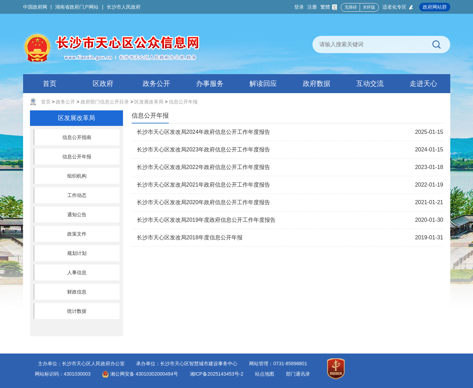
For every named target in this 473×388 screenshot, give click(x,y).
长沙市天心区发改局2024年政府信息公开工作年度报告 (203, 132)
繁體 (328, 7)
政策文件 (76, 234)
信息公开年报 (183, 102)
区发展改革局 (148, 102)
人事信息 (76, 272)
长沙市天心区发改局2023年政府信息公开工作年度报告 (203, 149)
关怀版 (369, 7)
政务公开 (65, 102)
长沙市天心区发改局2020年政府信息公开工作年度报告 (203, 202)
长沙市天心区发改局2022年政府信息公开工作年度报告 (203, 167)
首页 (46, 102)
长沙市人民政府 (124, 7)
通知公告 (76, 214)
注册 (312, 7)
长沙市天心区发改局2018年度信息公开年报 (190, 237)
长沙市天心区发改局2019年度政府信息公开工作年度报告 (206, 220)
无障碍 (351, 7)
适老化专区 (398, 7)
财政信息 (76, 292)
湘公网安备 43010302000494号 (140, 374)
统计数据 (76, 311)
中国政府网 (35, 7)
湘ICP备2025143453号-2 (217, 374)
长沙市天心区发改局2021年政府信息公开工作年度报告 (203, 185)
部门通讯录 (298, 374)
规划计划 (76, 253)
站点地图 (264, 374)
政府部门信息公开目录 (105, 102)
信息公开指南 (76, 137)
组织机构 (76, 176)
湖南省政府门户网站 (77, 7)
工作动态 (76, 195)
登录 (299, 7)
